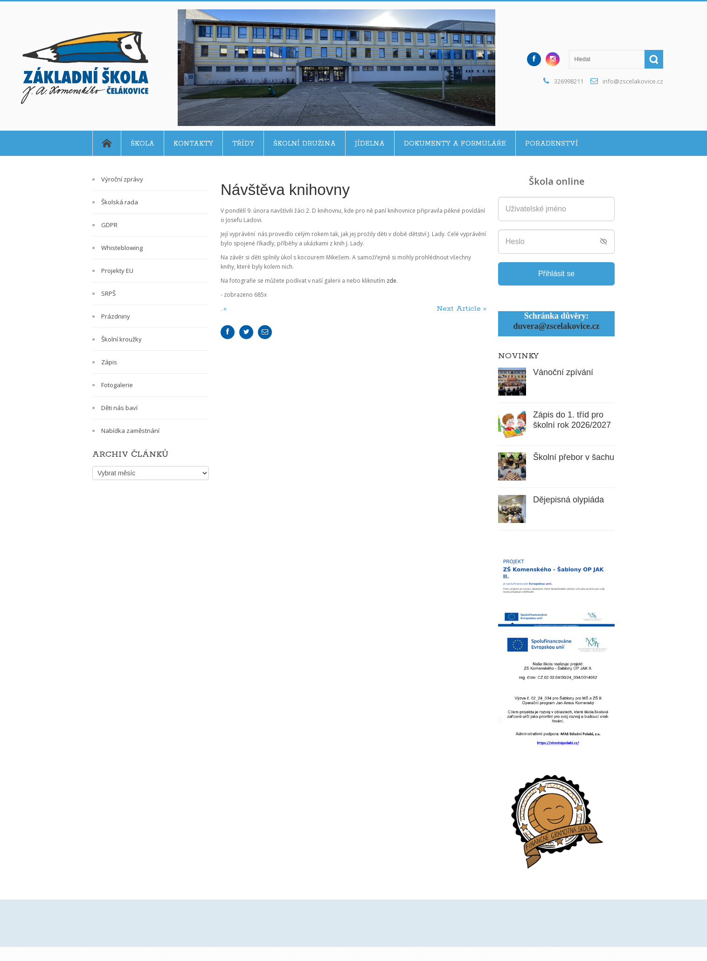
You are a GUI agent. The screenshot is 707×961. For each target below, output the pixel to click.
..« (225, 308)
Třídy (243, 143)
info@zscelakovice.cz (633, 81)
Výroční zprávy (122, 179)
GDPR (109, 225)
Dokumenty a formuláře (455, 143)
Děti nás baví (119, 408)
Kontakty (193, 143)
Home (106, 143)
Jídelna (370, 143)
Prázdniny (115, 316)
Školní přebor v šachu (573, 457)
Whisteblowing (122, 248)
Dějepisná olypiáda (568, 499)
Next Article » (461, 308)
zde (391, 281)
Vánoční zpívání (563, 372)
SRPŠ (108, 293)
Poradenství (551, 143)
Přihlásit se (556, 274)
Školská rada (119, 202)
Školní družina (304, 143)
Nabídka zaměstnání (130, 430)
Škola (142, 143)
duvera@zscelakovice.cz (556, 326)
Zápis (109, 362)
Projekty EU (117, 270)
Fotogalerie (117, 385)
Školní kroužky (121, 339)
